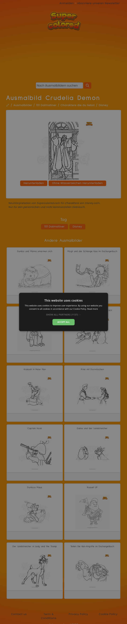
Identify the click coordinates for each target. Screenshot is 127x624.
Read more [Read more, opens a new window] (92, 309)
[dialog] (63, 312)
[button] (63, 314)
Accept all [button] (63, 322)
